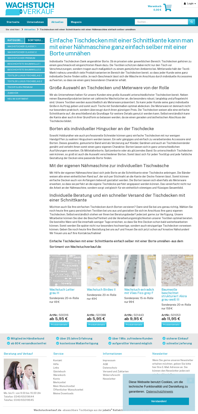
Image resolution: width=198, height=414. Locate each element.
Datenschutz (110, 367)
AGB (105, 364)
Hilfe (56, 364)
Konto (56, 378)
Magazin (76, 22)
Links (56, 367)
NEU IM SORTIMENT (18, 98)
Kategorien (16, 40)
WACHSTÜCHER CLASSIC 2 (22, 52)
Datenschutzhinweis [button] (159, 391)
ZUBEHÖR (13, 93)
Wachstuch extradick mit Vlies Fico (139, 291)
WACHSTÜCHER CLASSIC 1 (22, 46)
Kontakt (57, 360)
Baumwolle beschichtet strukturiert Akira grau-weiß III (174, 294)
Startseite (13, 22)
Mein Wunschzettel (64, 386)
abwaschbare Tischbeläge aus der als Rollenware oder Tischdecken (114, 410)
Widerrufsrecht (111, 375)
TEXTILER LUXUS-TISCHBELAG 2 (25, 81)
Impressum (109, 360)
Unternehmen (35, 22)
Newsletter (109, 378)
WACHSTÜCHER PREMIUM (21, 58)
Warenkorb (59, 375)
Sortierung (36, 40)
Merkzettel (59, 382)
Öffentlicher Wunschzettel (68, 389)
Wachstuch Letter (62, 291)
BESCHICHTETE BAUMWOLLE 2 (24, 69)
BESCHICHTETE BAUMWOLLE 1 (24, 64)
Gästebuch (59, 371)
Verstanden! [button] (159, 401)
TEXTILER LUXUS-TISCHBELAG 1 (25, 75)
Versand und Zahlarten (116, 371)
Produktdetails (59, 324)
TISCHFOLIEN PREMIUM (20, 87)
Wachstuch (101, 289)
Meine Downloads (63, 393)
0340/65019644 (24, 396)
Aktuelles (57, 22)
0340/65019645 (24, 400)
